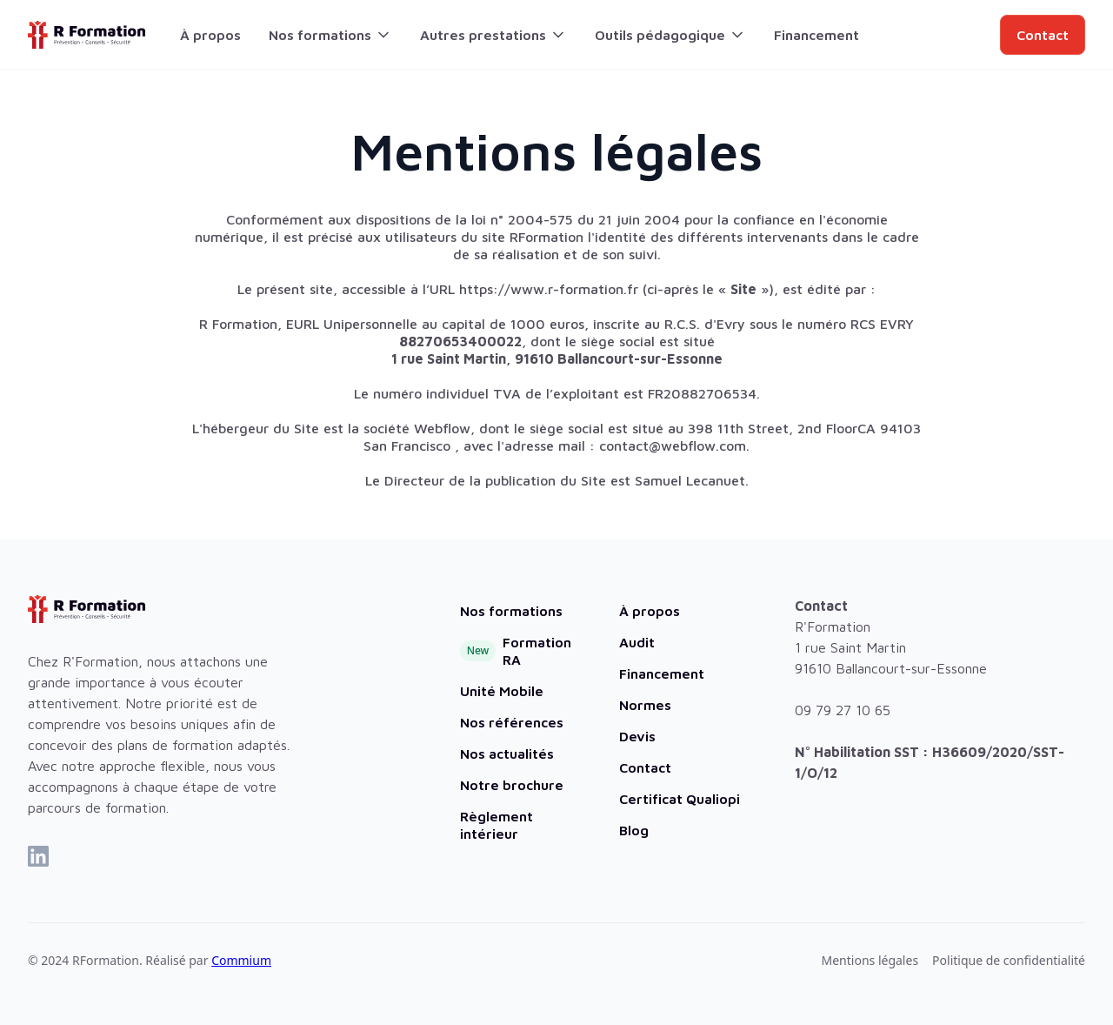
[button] (330, 35)
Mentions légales (870, 960)
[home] (86, 35)
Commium (241, 960)
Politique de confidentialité (1008, 960)
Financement (816, 35)
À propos (210, 35)
